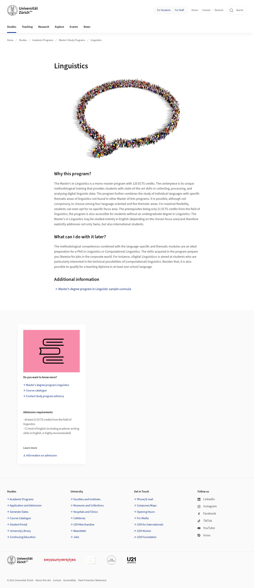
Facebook (207, 513)
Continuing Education (23, 537)
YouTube (206, 528)
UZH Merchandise (83, 525)
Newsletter (79, 531)
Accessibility (69, 580)
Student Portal (18, 525)
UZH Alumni (144, 531)
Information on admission (41, 455)
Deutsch (219, 10)
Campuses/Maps (147, 505)
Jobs (76, 537)
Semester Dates (19, 512)
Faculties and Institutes (87, 499)
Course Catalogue (20, 518)
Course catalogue (36, 390)
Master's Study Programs (72, 40)
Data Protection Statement (92, 580)
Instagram (207, 506)
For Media (143, 518)
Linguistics (96, 40)
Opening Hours (146, 512)
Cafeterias (79, 518)
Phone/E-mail (145, 499)
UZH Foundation (146, 537)
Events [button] (74, 27)
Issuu (204, 535)
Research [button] (43, 27)
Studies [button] (11, 27)
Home (195, 10)
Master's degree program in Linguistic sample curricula (94, 289)
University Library (20, 531)
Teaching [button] (27, 27)
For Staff (179, 10)
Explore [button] (59, 27)
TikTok (205, 521)
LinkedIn (206, 499)
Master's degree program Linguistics (47, 385)
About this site (43, 580)
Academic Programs (42, 40)
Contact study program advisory (45, 396)
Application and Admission (26, 505)
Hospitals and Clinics (85, 512)
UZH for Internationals (150, 525)
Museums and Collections (88, 505)
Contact (206, 10)
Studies (23, 40)
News (87, 27)
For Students (164, 10)
